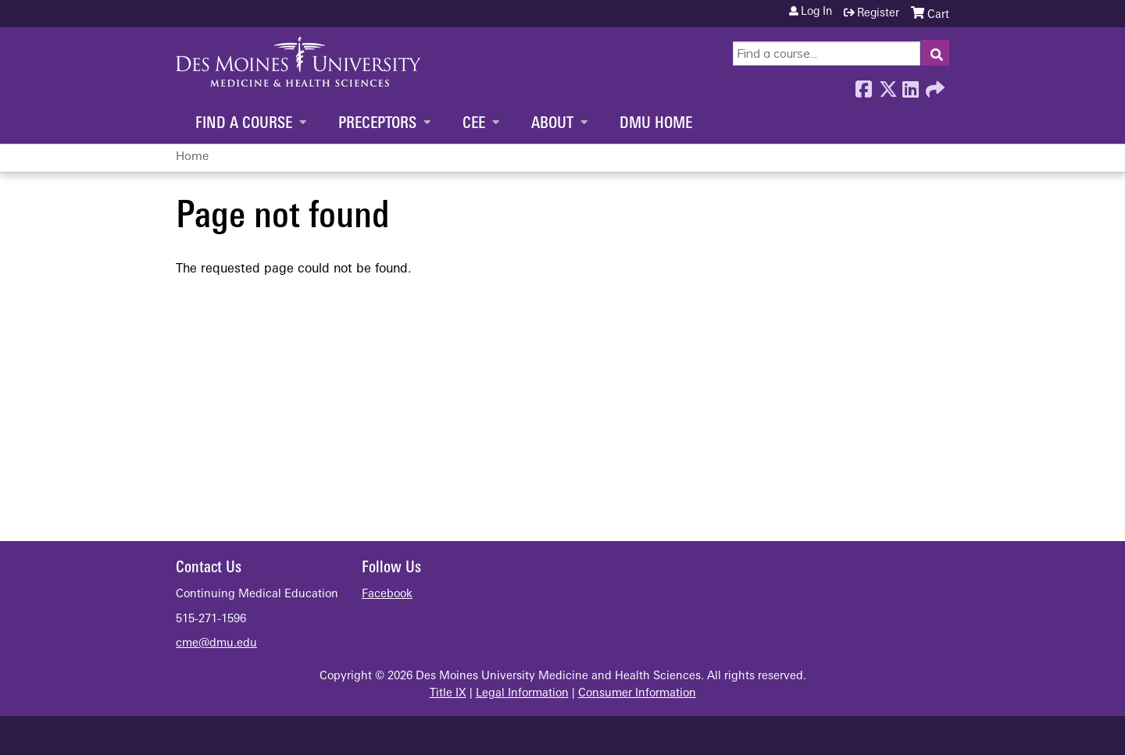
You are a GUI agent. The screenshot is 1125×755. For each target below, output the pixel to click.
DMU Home (656, 124)
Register (878, 14)
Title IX (448, 694)
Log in (816, 12)
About (552, 124)
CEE (473, 124)
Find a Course (243, 124)
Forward (933, 85)
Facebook (863, 85)
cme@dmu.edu (216, 644)
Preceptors (377, 124)
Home (192, 157)
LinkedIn (910, 85)
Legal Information (522, 694)
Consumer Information (637, 694)
